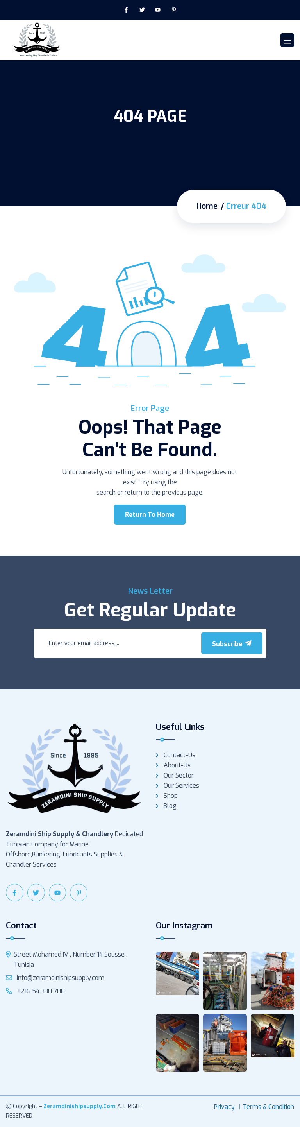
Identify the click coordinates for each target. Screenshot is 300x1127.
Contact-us (179, 755)
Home (207, 206)
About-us (177, 765)
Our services (181, 785)
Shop (171, 796)
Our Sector (179, 775)
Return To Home (150, 515)
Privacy (224, 1107)
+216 (35, 991)
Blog (170, 806)
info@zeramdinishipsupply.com (55, 978)
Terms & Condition (268, 1107)
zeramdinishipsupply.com (79, 1106)
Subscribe (232, 644)
